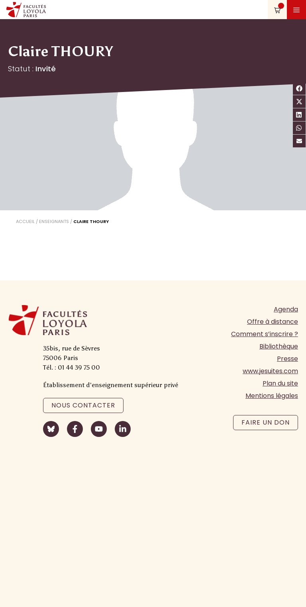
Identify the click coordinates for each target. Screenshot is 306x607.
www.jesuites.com (270, 371)
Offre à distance (272, 321)
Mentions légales (271, 395)
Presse (287, 358)
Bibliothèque (278, 346)
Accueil (25, 221)
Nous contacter (83, 405)
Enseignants (54, 221)
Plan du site (280, 383)
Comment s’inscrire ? (264, 334)
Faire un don (265, 422)
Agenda (286, 309)
